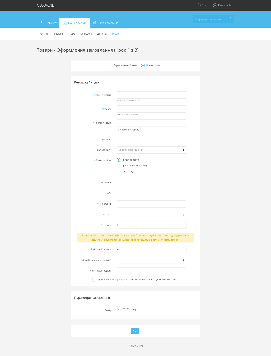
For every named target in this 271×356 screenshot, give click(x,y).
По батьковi (104, 203)
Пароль (106, 108)
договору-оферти (119, 279)
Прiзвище (105, 182)
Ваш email (105, 139)
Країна (107, 214)
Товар (107, 310)
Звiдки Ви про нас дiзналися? (96, 260)
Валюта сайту (104, 149)
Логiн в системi (102, 94)
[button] (48, 23)
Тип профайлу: (102, 160)
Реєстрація (222, 5)
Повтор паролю (102, 122)
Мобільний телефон (99, 249)
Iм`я (108, 193)
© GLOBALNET (135, 346)
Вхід (201, 5)
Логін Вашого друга (100, 270)
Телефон (106, 225)
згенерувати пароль (128, 129)
